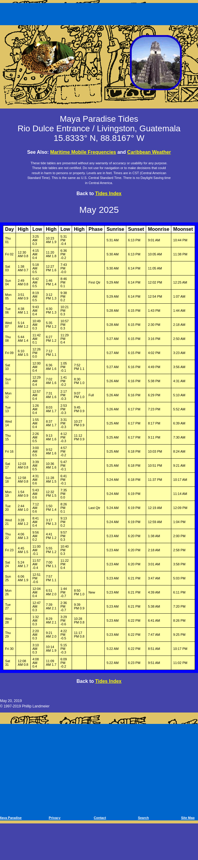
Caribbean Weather (149, 152)
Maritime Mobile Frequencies (83, 152)
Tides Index (108, 193)
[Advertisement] (100, 13)
